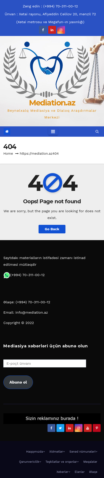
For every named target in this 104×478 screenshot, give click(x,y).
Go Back (52, 229)
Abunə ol (18, 382)
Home (8, 154)
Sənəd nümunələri (83, 451)
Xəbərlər (63, 472)
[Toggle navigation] (53, 131)
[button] (97, 131)
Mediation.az (52, 102)
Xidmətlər (57, 451)
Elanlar (79, 472)
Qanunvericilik (30, 461)
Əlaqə (93, 472)
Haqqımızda (35, 451)
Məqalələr (90, 461)
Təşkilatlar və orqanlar (62, 461)
